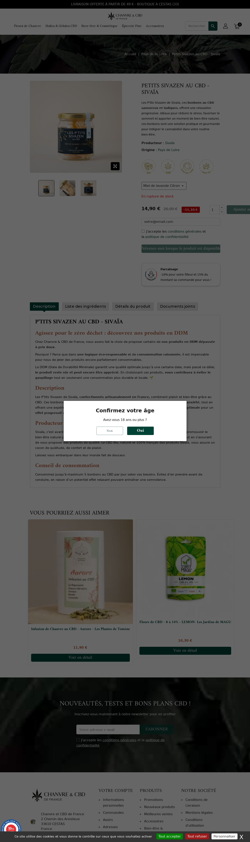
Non (110, 431)
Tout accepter (169, 836)
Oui (140, 430)
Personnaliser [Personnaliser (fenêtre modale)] (224, 836)
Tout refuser (197, 836)
